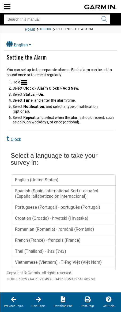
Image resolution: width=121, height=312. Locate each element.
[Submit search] (104, 19)
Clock (16, 139)
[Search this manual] (57, 19)
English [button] (17, 44)
